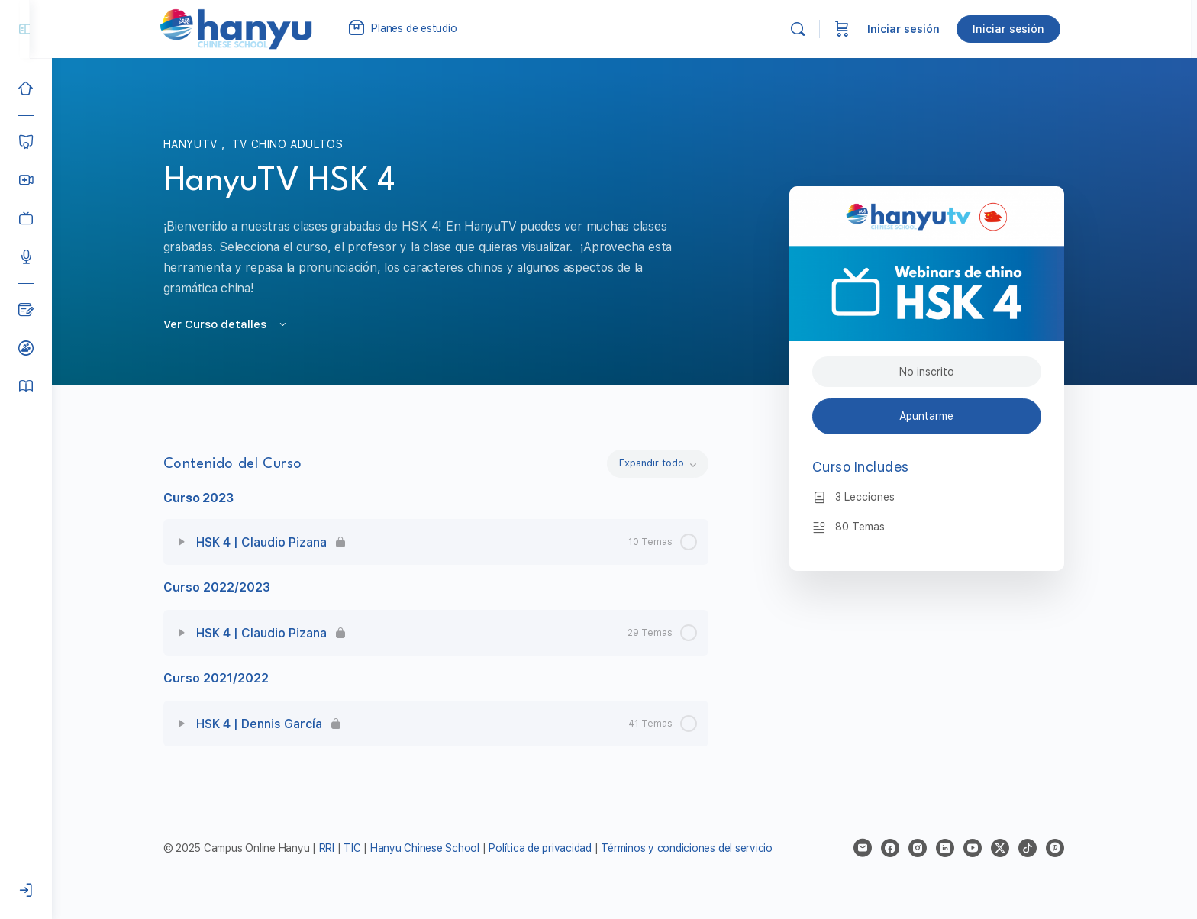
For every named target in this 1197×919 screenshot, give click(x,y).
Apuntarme (938, 416)
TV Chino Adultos (298, 144)
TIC (365, 848)
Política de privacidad (551, 848)
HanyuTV (203, 144)
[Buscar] (812, 29)
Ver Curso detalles (236, 324)
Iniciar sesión (918, 29)
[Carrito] (856, 29)
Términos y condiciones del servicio (698, 848)
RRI (337, 848)
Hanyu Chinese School (435, 848)
